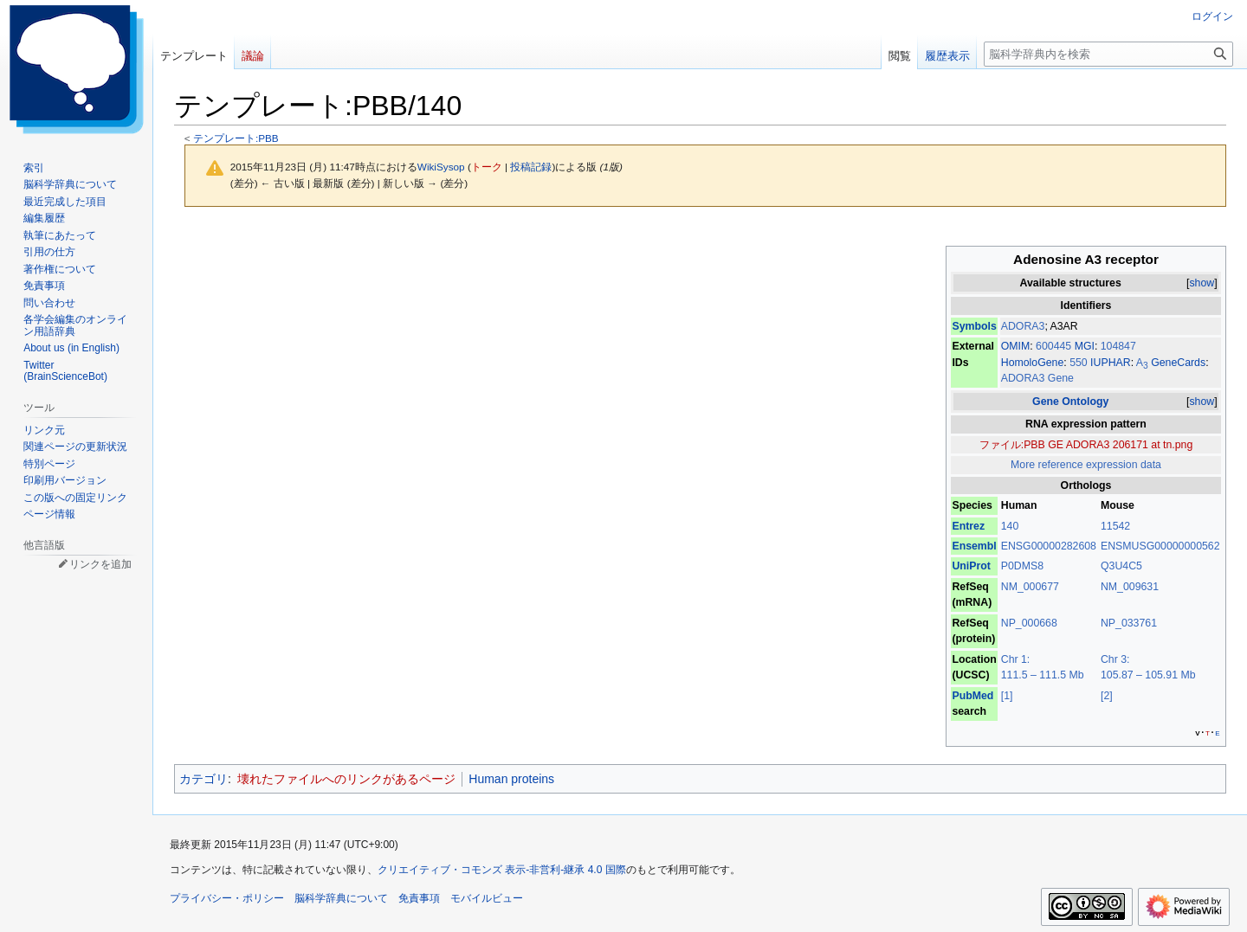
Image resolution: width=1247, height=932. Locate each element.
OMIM (1016, 346)
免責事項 (419, 898)
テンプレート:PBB (236, 138)
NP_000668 (1029, 623)
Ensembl (974, 546)
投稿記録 (531, 166)
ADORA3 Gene (1037, 378)
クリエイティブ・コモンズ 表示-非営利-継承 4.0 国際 (502, 870)
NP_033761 (1129, 623)
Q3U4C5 (1121, 566)
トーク (486, 166)
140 (1010, 526)
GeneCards (1178, 363)
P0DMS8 (1022, 566)
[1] (1007, 696)
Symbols (974, 326)
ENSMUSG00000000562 (1160, 546)
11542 (1115, 526)
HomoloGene (1032, 363)
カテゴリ (203, 779)
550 (1079, 363)
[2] (1107, 696)
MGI (1085, 346)
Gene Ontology (1070, 401)
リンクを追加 (100, 564)
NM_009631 (1130, 587)
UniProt (971, 566)
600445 (1055, 346)
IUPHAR (1110, 363)
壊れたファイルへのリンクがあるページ (346, 779)
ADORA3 (1023, 326)
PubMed (972, 696)
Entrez (968, 526)
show (1201, 283)
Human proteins (511, 779)
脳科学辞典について (341, 898)
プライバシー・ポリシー (227, 898)
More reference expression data (1086, 465)
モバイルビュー (486, 898)
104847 (1118, 346)
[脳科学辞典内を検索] (1108, 54)
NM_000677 (1030, 587)
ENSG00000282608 (1048, 546)
